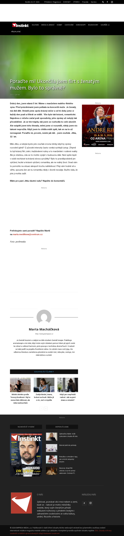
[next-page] (46, 408)
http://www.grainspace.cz (44, 334)
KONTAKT (67, 2)
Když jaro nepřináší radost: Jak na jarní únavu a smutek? (68, 397)
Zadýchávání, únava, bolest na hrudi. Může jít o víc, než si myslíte (44, 397)
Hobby (59, 25)
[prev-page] (41, 408)
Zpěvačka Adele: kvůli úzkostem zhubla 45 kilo (68, 435)
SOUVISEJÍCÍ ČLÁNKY (44, 372)
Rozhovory (93, 25)
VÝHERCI (76, 2)
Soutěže (105, 25)
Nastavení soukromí (51, 533)
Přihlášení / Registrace (52, 2)
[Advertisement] (62, 13)
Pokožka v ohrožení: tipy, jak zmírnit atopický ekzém (68, 459)
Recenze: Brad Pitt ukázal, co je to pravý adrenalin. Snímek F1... (67, 471)
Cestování (69, 25)
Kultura (35, 25)
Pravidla (85, 2)
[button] (103, 2)
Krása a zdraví (47, 25)
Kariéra (93, 2)
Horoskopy (81, 25)
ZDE (96, 530)
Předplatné (16, 31)
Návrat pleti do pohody (67, 445)
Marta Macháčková (44, 329)
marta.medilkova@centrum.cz (28, 234)
